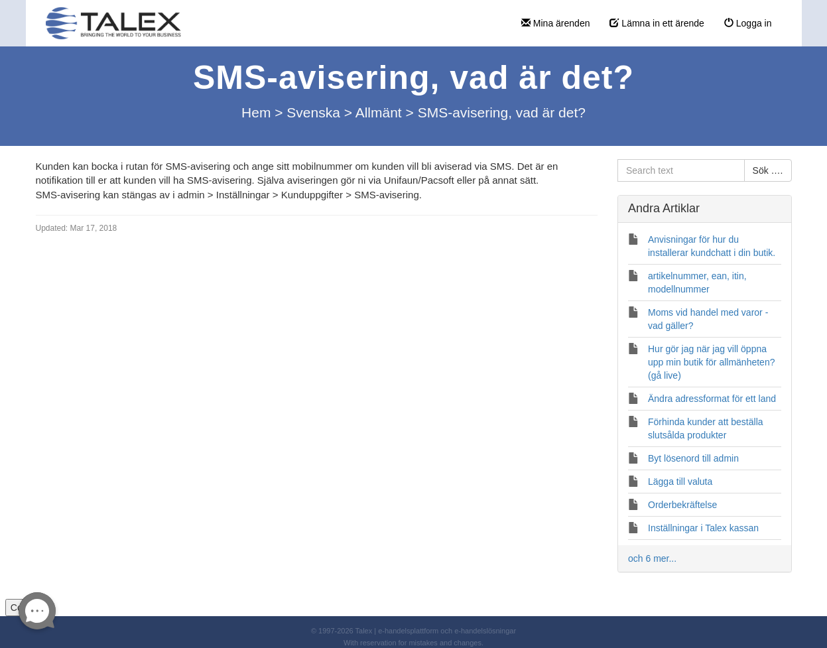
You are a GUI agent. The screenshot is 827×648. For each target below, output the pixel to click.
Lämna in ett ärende (656, 23)
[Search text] (681, 170)
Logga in (748, 23)
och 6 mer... (652, 558)
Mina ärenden (555, 23)
